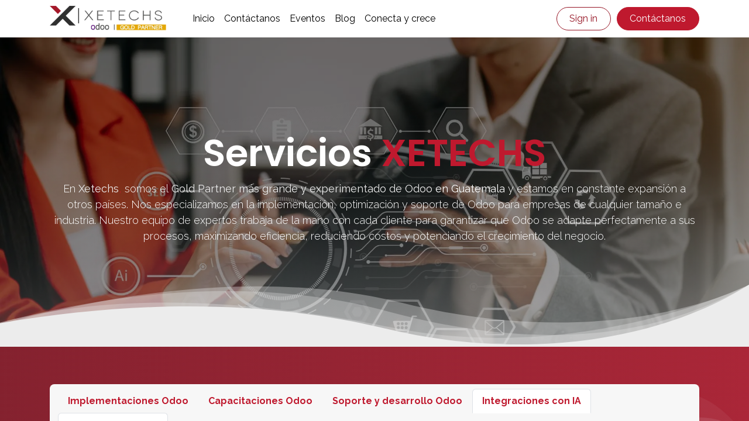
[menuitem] (203, 18)
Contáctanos (658, 18)
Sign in (583, 18)
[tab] (128, 401)
